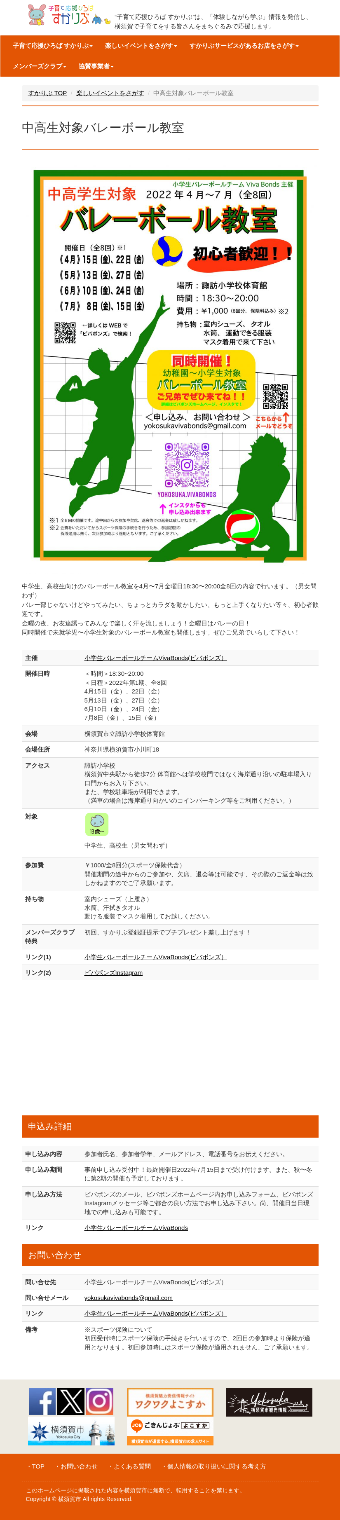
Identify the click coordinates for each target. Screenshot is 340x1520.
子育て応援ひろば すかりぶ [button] (53, 45)
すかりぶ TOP (47, 92)
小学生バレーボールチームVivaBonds (136, 1227)
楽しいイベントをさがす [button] (141, 45)
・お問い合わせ (76, 1466)
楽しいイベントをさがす (110, 92)
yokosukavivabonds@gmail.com (128, 1297)
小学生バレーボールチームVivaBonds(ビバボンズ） (155, 657)
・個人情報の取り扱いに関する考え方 (213, 1466)
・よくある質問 (129, 1466)
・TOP (35, 1466)
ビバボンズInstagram (113, 972)
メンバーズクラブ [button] (39, 66)
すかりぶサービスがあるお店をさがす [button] (244, 45)
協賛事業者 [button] (96, 66)
